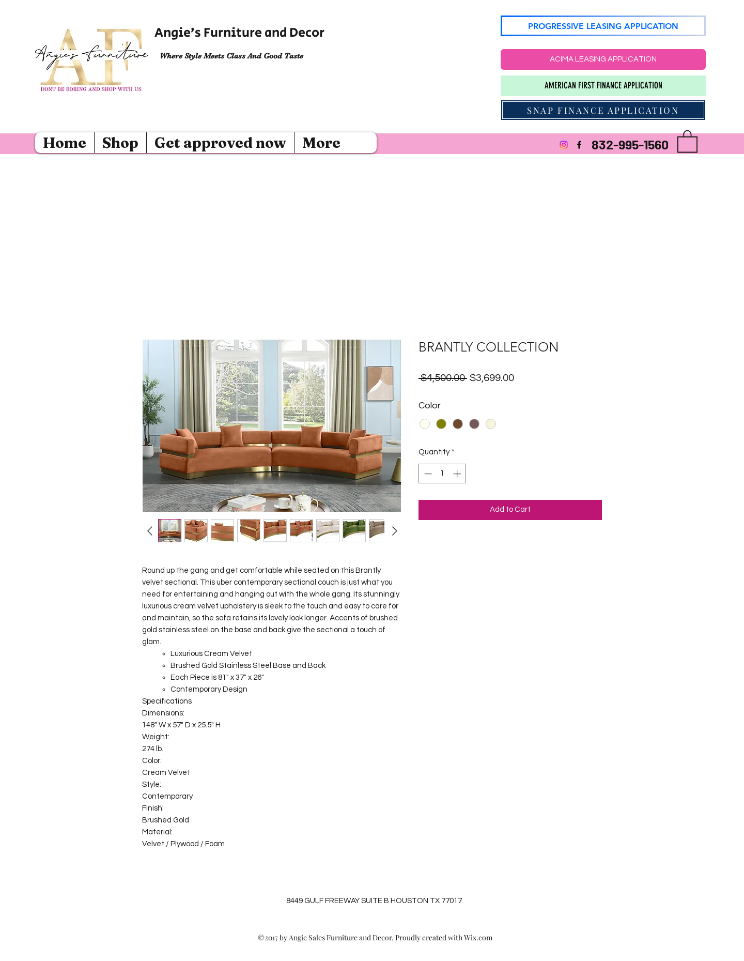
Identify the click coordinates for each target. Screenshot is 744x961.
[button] (687, 140)
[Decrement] (427, 473)
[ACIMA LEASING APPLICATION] (603, 59)
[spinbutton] (442, 473)
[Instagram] (564, 145)
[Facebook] (579, 145)
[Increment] (458, 473)
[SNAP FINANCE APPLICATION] (603, 110)
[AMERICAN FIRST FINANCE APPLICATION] (603, 85)
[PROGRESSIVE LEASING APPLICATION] (603, 26)
